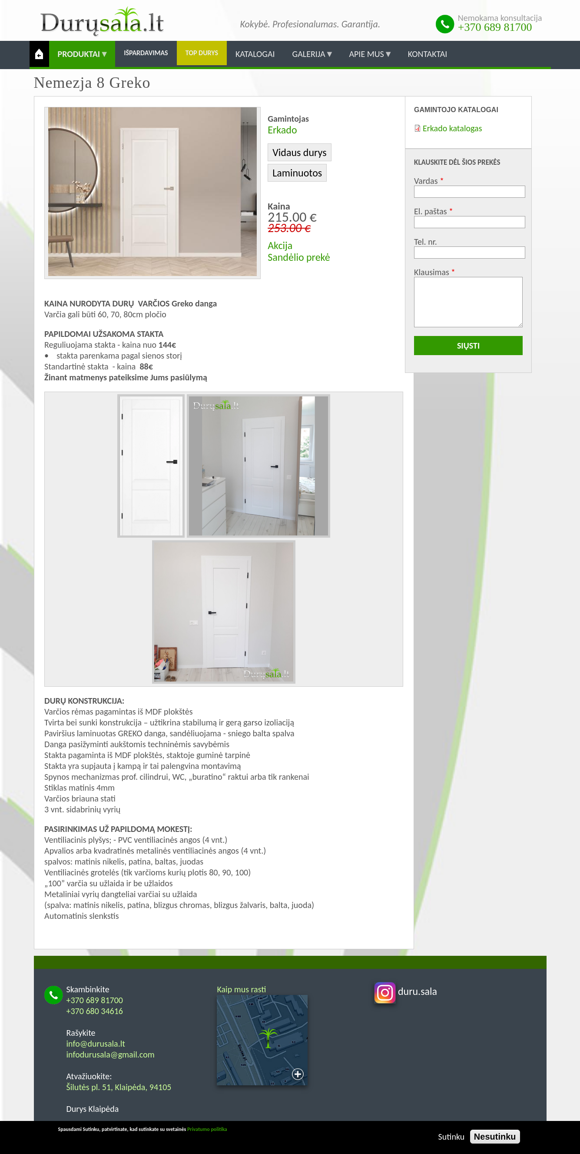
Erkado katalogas (452, 128)
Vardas (425, 181)
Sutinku (451, 1136)
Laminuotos (297, 172)
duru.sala (405, 991)
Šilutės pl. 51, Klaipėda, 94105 (119, 1087)
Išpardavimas (146, 53)
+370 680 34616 (94, 1011)
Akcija (280, 245)
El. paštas (430, 211)
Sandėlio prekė (299, 257)
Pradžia (39, 54)
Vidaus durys (299, 152)
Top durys (202, 53)
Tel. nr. (425, 241)
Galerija (309, 58)
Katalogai (255, 54)
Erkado (282, 129)
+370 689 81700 (495, 27)
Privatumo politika (207, 1129)
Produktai (79, 58)
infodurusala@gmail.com (110, 1054)
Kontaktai (427, 54)
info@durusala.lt (96, 1043)
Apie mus (366, 58)
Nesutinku (495, 1136)
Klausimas (431, 272)
